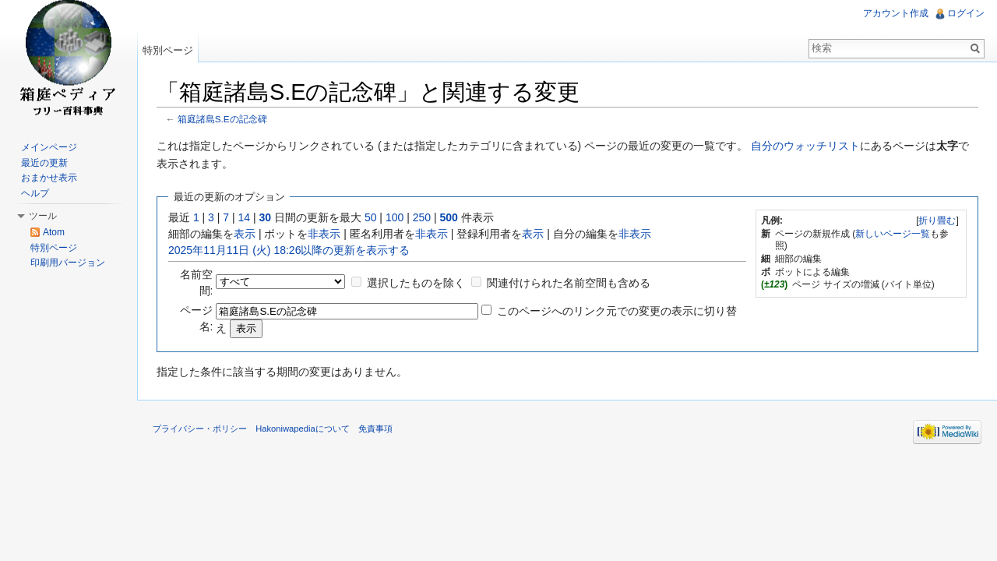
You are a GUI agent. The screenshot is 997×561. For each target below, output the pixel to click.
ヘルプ (35, 193)
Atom (54, 232)
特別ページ (168, 50)
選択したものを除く (416, 283)
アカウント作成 (895, 13)
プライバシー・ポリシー (200, 428)
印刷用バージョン (67, 262)
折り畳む (937, 220)
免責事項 (375, 428)
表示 (244, 234)
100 (394, 217)
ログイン (966, 13)
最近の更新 (44, 162)
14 (244, 217)
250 (422, 217)
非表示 (324, 234)
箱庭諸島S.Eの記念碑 (222, 119)
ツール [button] (43, 215)
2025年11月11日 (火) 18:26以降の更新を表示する (289, 250)
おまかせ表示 (49, 177)
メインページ (49, 147)
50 (371, 217)
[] (937, 220)
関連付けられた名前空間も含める (568, 283)
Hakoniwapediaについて (302, 428)
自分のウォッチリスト (805, 145)
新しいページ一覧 (892, 233)
